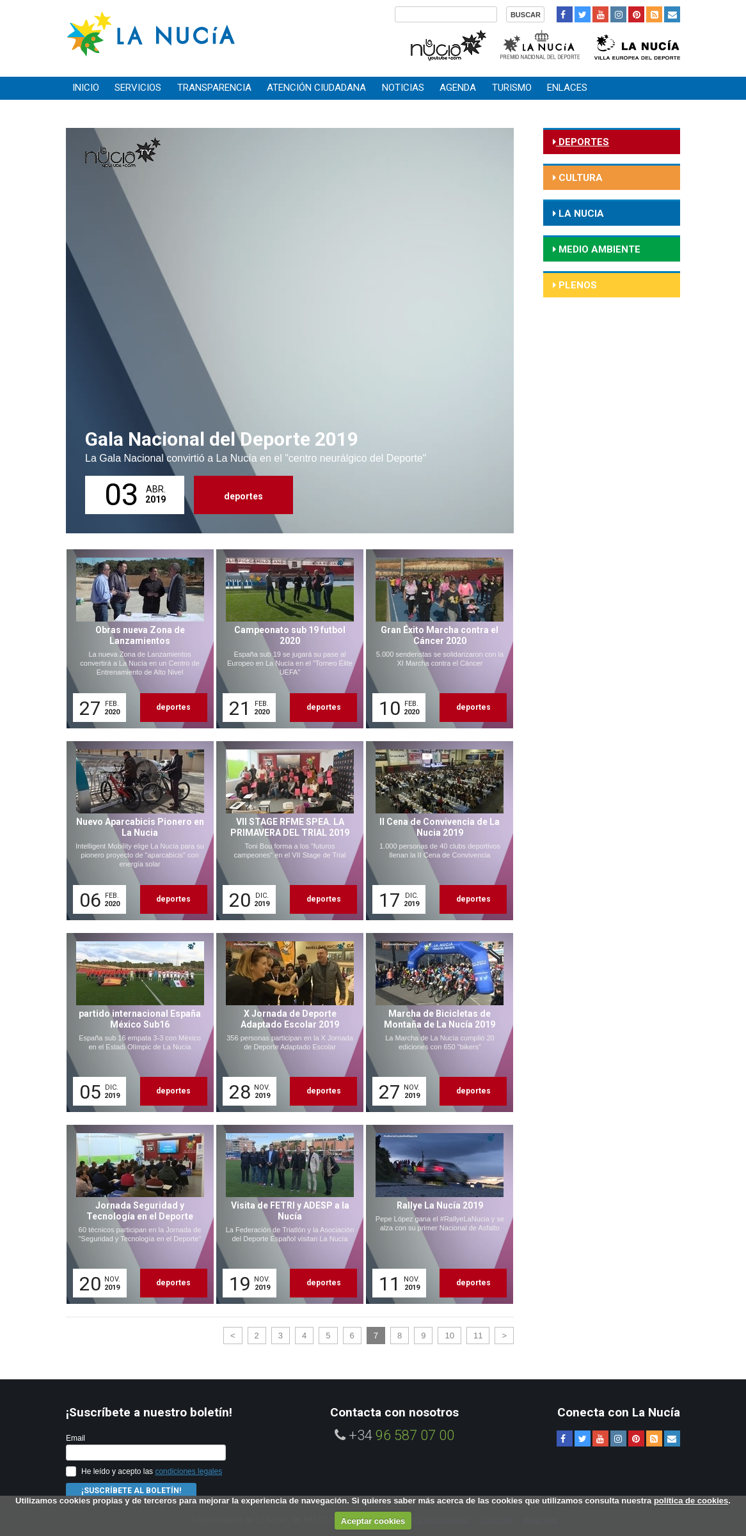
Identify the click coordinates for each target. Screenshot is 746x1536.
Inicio (85, 87)
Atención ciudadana (316, 87)
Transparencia (214, 87)
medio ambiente (598, 249)
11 (477, 1335)
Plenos (576, 285)
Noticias (403, 87)
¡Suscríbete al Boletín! (131, 1490)
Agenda (458, 87)
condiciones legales (188, 1471)
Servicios (138, 87)
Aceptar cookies (373, 1521)
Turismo (512, 87)
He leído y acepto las (151, 1471)
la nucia (580, 213)
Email (75, 1438)
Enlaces (567, 87)
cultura (579, 178)
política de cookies (691, 1500)
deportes (243, 496)
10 (449, 1335)
